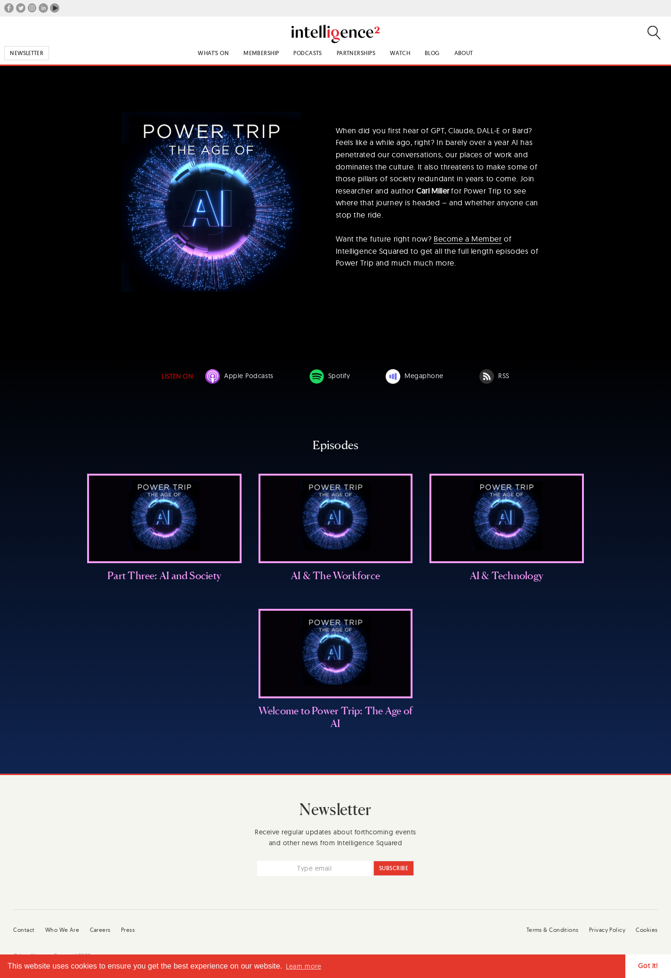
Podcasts (307, 53)
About (463, 53)
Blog (432, 53)
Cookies (646, 929)
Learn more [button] (303, 966)
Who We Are (62, 929)
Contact (23, 929)
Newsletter (26, 53)
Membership (261, 53)
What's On (213, 53)
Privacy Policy (607, 929)
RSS (494, 376)
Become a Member (468, 238)
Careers (100, 929)
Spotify (329, 376)
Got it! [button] (648, 966)
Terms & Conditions (552, 929)
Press (128, 929)
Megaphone (415, 376)
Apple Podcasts (239, 376)
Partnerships (356, 53)
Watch (400, 53)
